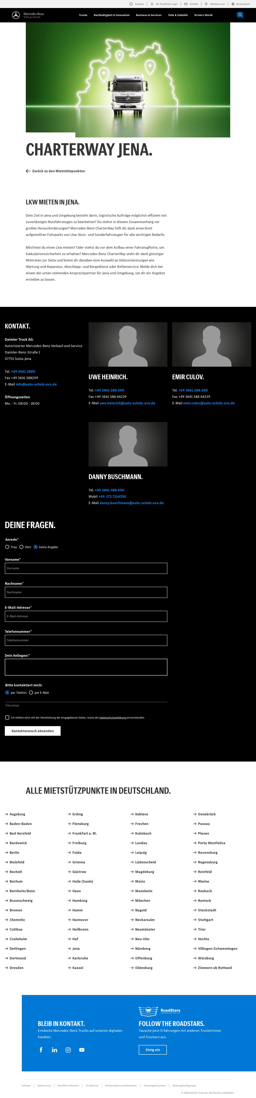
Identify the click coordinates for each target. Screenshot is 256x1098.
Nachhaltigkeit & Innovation (112, 15)
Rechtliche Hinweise (68, 1085)
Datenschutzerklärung (113, 718)
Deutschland (240, 4)
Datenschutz (44, 1085)
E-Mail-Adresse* (18, 607)
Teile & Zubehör (178, 15)
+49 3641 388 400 (109, 390)
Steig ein (153, 1049)
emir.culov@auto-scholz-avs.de (209, 403)
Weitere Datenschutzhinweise (121, 1085)
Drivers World (203, 15)
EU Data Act (92, 1085)
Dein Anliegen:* (17, 655)
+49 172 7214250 (112, 496)
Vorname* (13, 559)
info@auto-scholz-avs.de (36, 384)
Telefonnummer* (18, 631)
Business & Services (149, 15)
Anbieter (26, 1085)
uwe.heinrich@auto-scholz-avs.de (127, 403)
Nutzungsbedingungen (184, 1085)
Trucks (83, 15)
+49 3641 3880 (23, 371)
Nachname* (14, 583)
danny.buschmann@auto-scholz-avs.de (132, 502)
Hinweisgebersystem (155, 1085)
